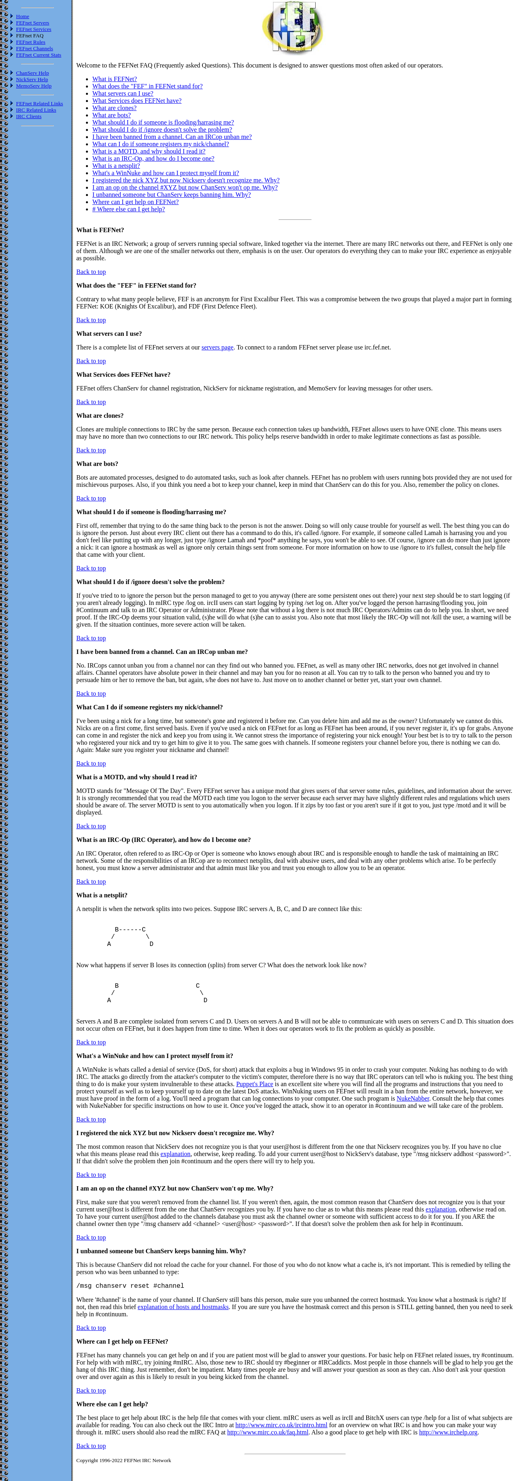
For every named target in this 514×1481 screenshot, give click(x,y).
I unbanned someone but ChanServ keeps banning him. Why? (171, 194)
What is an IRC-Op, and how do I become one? (153, 158)
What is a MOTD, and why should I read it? (149, 151)
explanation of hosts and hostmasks (183, 1324)
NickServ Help (32, 79)
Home (22, 16)
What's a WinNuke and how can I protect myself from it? (165, 173)
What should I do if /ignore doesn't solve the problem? (162, 129)
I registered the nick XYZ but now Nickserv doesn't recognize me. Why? (185, 180)
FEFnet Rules (30, 42)
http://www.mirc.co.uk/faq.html (267, 1449)
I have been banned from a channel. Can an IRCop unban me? (172, 136)
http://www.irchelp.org (448, 1449)
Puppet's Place (254, 1100)
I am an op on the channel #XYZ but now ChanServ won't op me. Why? (185, 187)
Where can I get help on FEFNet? (135, 201)
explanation (176, 1169)
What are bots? (111, 115)
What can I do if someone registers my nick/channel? (160, 144)
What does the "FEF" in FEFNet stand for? (147, 86)
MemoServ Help (33, 86)
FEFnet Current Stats (38, 55)
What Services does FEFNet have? (137, 100)
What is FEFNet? (114, 79)
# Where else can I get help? (128, 209)
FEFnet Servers (32, 23)
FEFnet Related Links (39, 103)
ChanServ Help (32, 73)
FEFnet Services (33, 29)
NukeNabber (413, 1114)
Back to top (91, 271)
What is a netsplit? (116, 165)
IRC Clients (28, 116)
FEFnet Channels (34, 48)
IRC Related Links (36, 110)
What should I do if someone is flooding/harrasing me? (163, 122)
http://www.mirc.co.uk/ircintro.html (281, 1442)
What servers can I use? (122, 93)
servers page (218, 347)
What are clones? (114, 107)
